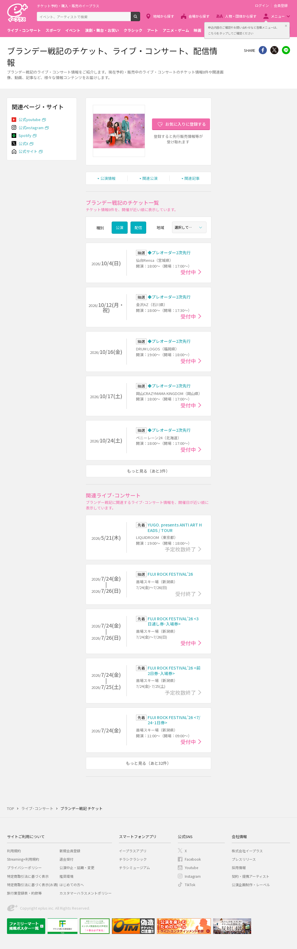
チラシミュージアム (134, 867)
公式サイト (28, 151)
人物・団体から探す (240, 16)
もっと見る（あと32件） (148, 763)
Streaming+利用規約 (23, 859)
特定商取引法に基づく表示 (28, 876)
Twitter (274, 50)
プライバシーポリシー (24, 867)
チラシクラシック (133, 859)
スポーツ (53, 30)
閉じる (286, 25)
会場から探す (199, 16)
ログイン (262, 5)
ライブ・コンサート (24, 30)
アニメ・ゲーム (176, 30)
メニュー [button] (278, 16)
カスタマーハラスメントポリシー (85, 893)
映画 (197, 30)
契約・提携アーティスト (250, 876)
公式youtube (30, 119)
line (286, 50)
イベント (72, 30)
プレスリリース (244, 859)
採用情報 (239, 867)
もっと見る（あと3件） (148, 471)
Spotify (25, 135)
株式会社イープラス (247, 850)
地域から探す (163, 16)
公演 (119, 227)
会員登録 (281, 5)
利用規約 (14, 850)
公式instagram (31, 127)
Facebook (193, 859)
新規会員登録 (69, 850)
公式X (23, 143)
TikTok (190, 884)
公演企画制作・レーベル (251, 884)
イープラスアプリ (132, 850)
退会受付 (66, 859)
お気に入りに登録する (185, 124)
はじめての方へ (71, 884)
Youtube (191, 867)
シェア (263, 50)
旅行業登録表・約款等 (24, 893)
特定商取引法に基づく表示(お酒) (32, 884)
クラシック (133, 30)
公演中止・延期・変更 (76, 867)
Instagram (193, 876)
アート (152, 30)
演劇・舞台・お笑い (102, 30)
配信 (138, 227)
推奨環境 (66, 876)
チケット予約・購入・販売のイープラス (68, 5)
